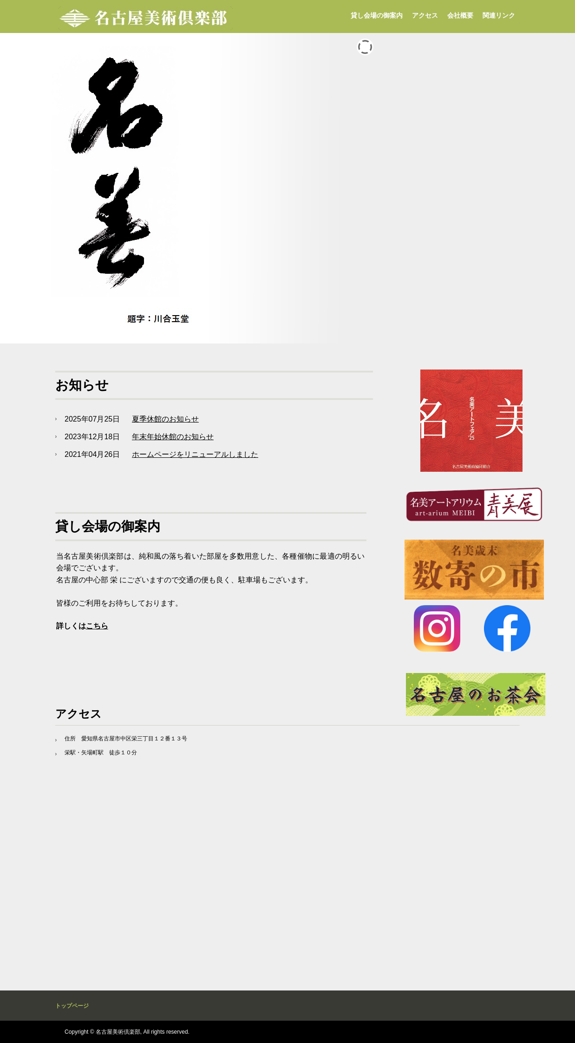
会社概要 (460, 15)
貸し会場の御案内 (377, 15)
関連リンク (499, 15)
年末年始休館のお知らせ (173, 437)
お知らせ (82, 385)
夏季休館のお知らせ (165, 419)
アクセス (425, 15)
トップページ (72, 1006)
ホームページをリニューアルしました (195, 454)
